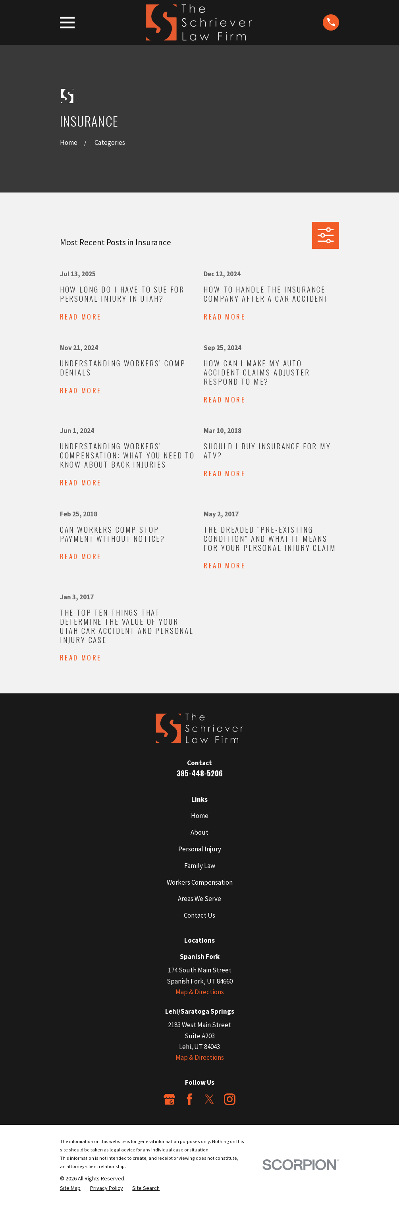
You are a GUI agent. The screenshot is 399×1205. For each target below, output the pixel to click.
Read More (81, 317)
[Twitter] (209, 1099)
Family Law (199, 865)
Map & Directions (199, 991)
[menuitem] (70, 1188)
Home (199, 815)
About (199, 832)
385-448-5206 (200, 773)
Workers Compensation (200, 882)
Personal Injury (199, 849)
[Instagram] (229, 1099)
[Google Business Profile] (169, 1099)
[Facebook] (189, 1099)
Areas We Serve (199, 898)
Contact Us (199, 915)
